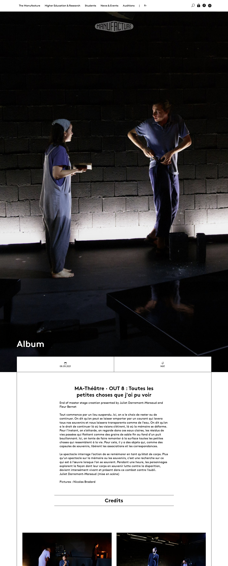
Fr (145, 5)
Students (90, 5)
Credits (114, 500)
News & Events (109, 5)
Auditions (129, 5)
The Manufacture (29, 5)
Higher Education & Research (62, 5)
